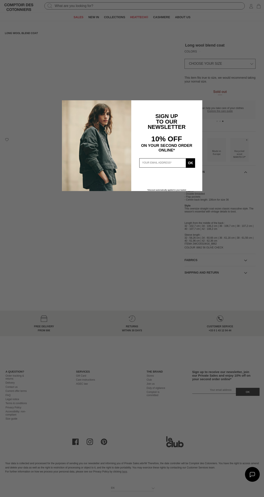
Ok (189, 163)
